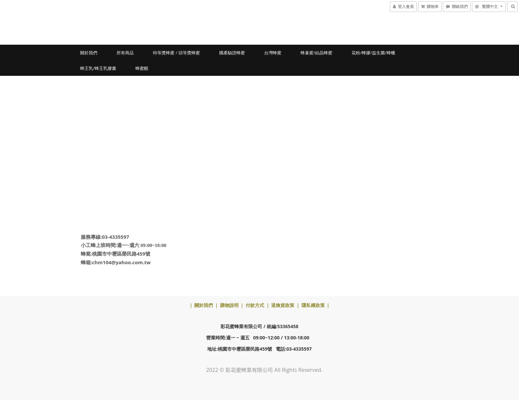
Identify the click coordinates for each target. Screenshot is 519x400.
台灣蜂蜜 (272, 53)
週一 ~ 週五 (238, 337)
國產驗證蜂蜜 (232, 53)
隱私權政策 (313, 305)
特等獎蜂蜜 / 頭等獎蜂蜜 (176, 53)
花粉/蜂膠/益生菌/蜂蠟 (373, 53)
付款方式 (255, 305)
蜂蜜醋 (141, 68)
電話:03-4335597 (294, 349)
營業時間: (216, 337)
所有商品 (125, 53)
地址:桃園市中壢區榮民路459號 (239, 349)
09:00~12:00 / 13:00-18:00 (281, 337)
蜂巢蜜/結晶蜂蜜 (316, 53)
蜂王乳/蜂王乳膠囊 (98, 68)
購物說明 (229, 305)
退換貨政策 (282, 305)
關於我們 (88, 53)
